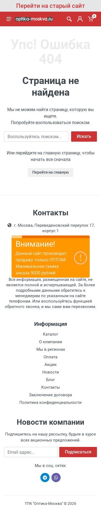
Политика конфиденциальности (50, 402)
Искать (84, 136)
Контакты (50, 387)
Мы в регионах (50, 349)
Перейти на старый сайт (50, 5)
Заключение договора (50, 394)
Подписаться (78, 451)
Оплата (50, 357)
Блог (50, 379)
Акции (50, 364)
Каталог (50, 334)
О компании (50, 341)
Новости (50, 372)
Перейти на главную (50, 172)
